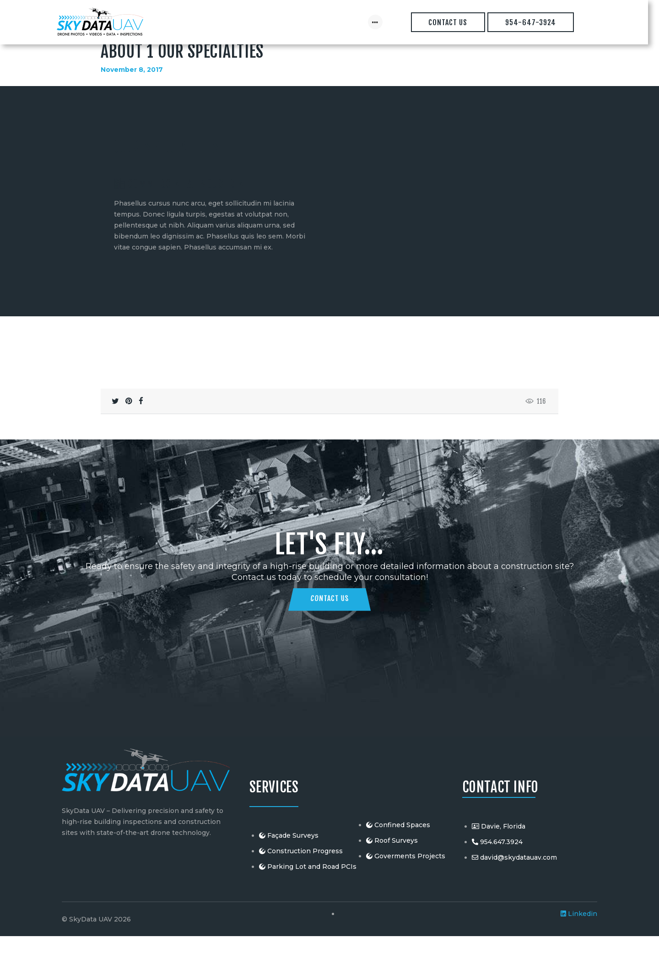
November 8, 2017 (132, 92)
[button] (196, 290)
